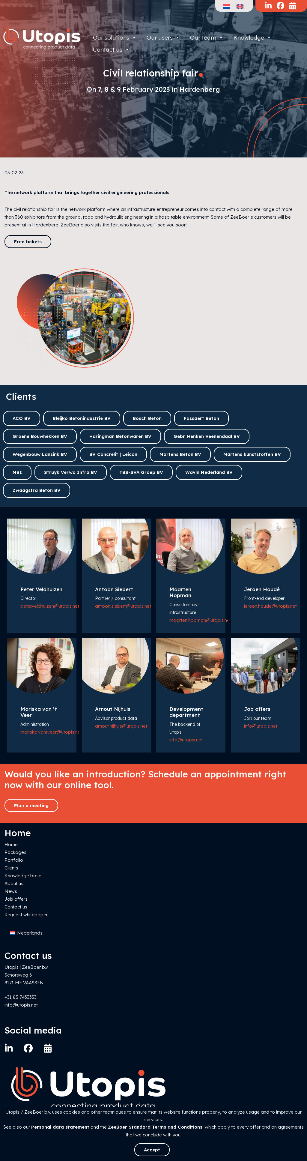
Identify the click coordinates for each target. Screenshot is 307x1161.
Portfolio (13, 860)
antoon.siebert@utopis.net (123, 606)
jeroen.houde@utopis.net (270, 606)
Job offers (16, 899)
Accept (152, 1150)
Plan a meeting (31, 805)
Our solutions (115, 37)
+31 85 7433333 (20, 997)
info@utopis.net (186, 740)
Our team (207, 37)
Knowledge (253, 37)
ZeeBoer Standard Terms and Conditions (155, 1127)
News (10, 891)
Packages (15, 852)
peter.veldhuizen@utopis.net (49, 606)
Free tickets (28, 241)
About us (13, 883)
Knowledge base (22, 875)
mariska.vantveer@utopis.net (51, 732)
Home (11, 844)
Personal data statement (60, 1127)
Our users (163, 37)
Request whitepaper (26, 914)
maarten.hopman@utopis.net (200, 620)
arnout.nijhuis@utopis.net (121, 726)
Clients (11, 868)
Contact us (15, 907)
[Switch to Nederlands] (26, 933)
